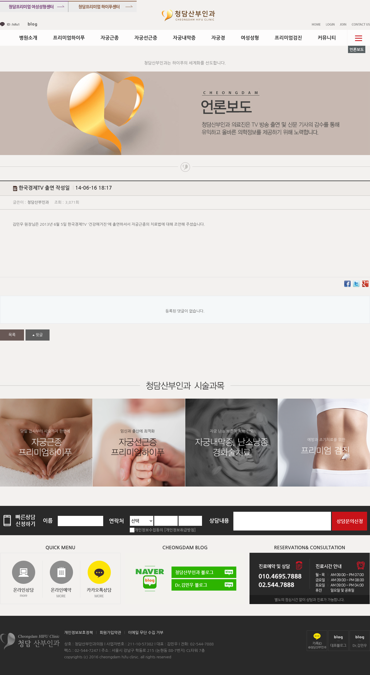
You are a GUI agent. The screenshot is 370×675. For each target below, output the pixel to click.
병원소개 (28, 37)
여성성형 (250, 37)
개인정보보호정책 (78, 633)
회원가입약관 (110, 633)
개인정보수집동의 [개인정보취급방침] (165, 530)
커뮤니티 (327, 37)
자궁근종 (110, 37)
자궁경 (218, 37)
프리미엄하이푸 (69, 37)
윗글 (37, 335)
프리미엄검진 (288, 37)
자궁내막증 (184, 37)
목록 (12, 335)
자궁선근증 (146, 37)
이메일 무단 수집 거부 (145, 633)
